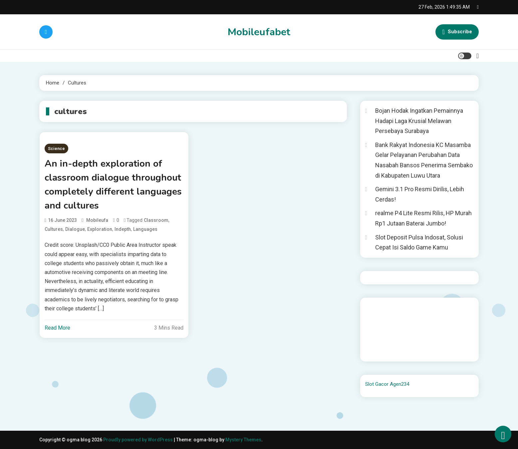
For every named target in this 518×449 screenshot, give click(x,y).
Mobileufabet (259, 32)
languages (145, 229)
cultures (54, 229)
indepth (123, 229)
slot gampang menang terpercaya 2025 (420, 325)
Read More (57, 328)
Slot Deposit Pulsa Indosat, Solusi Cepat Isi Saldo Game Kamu (419, 242)
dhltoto (373, 307)
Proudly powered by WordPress (138, 439)
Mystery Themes (243, 439)
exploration (99, 229)
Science (56, 148)
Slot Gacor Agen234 (387, 384)
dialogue (75, 229)
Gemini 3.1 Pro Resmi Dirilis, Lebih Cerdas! (419, 194)
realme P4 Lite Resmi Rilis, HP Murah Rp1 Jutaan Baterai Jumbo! (423, 218)
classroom (156, 220)
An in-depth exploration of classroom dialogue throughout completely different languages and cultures (113, 184)
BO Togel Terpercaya (421, 307)
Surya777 (375, 352)
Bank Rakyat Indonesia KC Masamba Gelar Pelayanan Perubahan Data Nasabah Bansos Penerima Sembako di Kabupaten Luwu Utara (424, 160)
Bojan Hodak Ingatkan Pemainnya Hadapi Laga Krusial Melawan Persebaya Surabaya (419, 120)
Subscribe (457, 32)
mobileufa (97, 220)
